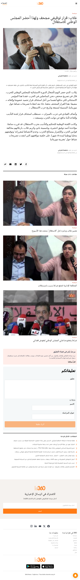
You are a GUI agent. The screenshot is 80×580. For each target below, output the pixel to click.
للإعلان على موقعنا (53, 540)
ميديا (75, 545)
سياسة (74, 13)
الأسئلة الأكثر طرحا (53, 538)
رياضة (75, 547)
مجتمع (75, 540)
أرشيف (56, 547)
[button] (75, 575)
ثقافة (75, 543)
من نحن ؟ (55, 535)
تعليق (72, 379)
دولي (76, 552)
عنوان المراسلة (68, 413)
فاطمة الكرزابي (63, 76)
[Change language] (4, 3)
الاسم (72, 404)
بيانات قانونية (54, 543)
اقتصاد (75, 538)
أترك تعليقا (40, 424)
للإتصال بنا (55, 545)
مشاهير (75, 550)
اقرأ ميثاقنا (71, 362)
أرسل (40, 511)
